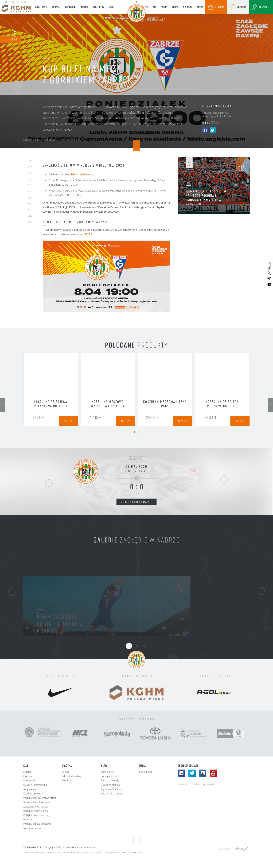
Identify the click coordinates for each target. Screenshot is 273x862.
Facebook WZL (181, 773)
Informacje (29, 780)
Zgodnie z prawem (33, 793)
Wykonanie (224, 849)
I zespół (66, 771)
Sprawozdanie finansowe (36, 802)
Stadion (27, 771)
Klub (26, 765)
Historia (27, 776)
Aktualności (50, 139)
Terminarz (67, 780)
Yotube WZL (213, 773)
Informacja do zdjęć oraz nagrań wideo (196, 784)
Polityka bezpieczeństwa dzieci (39, 797)
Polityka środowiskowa (35, 810)
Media (142, 765)
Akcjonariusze (30, 789)
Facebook (205, 130)
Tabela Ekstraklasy (71, 776)
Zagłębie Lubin (31, 139)
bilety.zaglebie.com (82, 174)
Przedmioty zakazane (111, 793)
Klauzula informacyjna (35, 784)
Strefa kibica (145, 771)
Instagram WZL (202, 773)
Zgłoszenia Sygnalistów (35, 806)
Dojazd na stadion (110, 784)
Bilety (103, 765)
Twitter (213, 130)
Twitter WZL (192, 773)
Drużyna (67, 765)
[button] (12, 591)
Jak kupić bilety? (109, 776)
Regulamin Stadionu (111, 789)
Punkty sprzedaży (109, 780)
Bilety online (107, 771)
